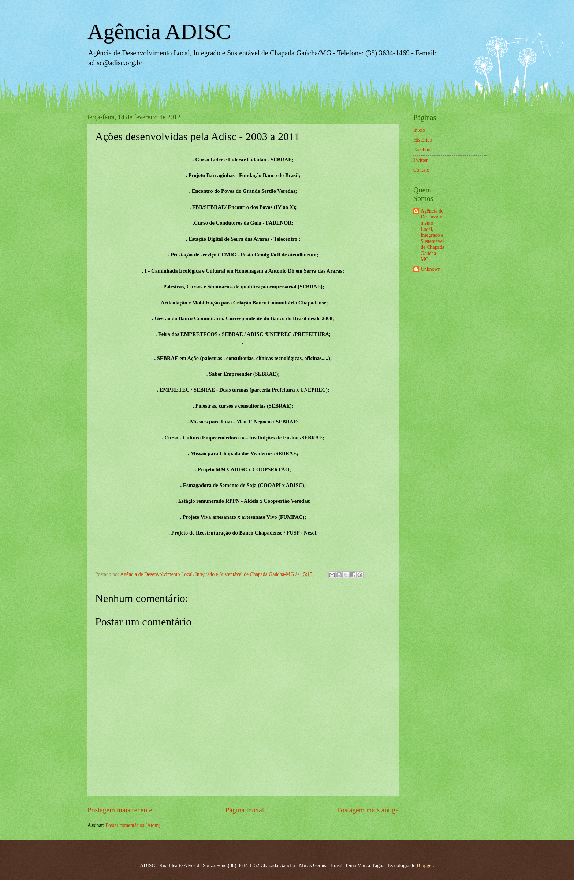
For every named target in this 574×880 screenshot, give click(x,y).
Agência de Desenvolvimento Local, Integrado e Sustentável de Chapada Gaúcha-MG (432, 235)
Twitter (420, 160)
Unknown (430, 269)
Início (419, 130)
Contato (421, 170)
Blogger (425, 865)
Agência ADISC (159, 31)
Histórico (422, 140)
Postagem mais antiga (368, 810)
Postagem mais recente (119, 810)
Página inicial (244, 810)
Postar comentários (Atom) (132, 825)
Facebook (423, 150)
